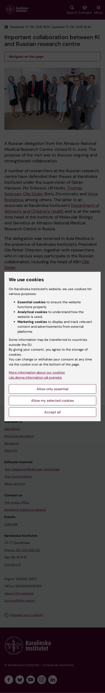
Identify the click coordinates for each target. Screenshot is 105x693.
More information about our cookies (37, 372)
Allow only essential (52, 389)
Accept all (52, 412)
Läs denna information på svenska (35, 377)
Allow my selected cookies (52, 400)
